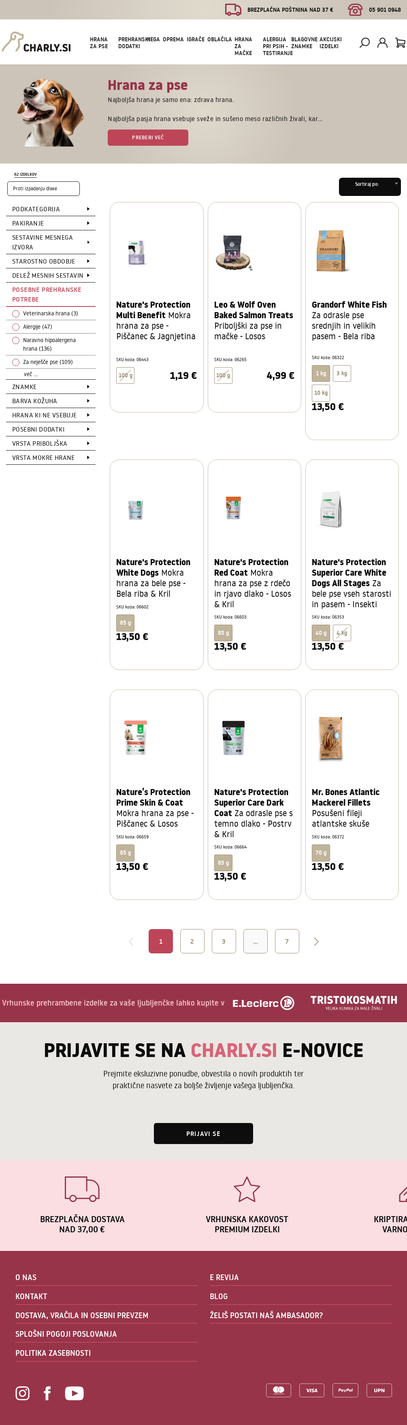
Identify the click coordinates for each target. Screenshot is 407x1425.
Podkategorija (36, 209)
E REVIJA (224, 1277)
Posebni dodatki (38, 429)
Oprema (173, 39)
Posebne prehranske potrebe (46, 294)
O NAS (25, 1277)
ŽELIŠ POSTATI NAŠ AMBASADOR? (266, 1315)
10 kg (321, 393)
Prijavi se (203, 1133)
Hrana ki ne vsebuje (44, 415)
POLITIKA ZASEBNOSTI (53, 1353)
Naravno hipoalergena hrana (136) (49, 344)
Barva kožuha (35, 401)
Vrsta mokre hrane (43, 457)
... (255, 941)
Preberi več (148, 137)
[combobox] (370, 187)
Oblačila (219, 39)
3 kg (342, 373)
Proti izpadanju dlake (35, 188)
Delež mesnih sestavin (47, 275)
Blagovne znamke (304, 42)
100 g (125, 375)
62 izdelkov (25, 174)
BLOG (219, 1296)
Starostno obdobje (43, 261)
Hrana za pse (99, 42)
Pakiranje (28, 223)
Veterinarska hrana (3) (50, 313)
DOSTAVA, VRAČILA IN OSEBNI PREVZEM (82, 1315)
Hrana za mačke (243, 46)
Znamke (24, 387)
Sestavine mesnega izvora (42, 242)
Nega (153, 39)
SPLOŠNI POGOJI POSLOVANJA (66, 1334)
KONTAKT (31, 1296)
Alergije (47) (37, 326)
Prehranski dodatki (134, 42)
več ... (31, 374)
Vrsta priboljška (39, 443)
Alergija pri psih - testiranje (278, 46)
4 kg (342, 633)
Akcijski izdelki (331, 42)
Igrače (196, 39)
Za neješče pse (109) (48, 362)
